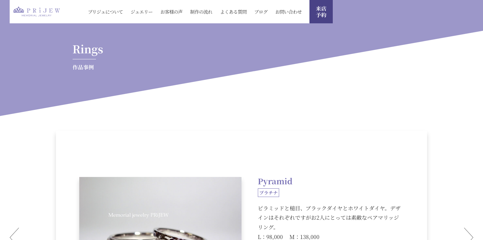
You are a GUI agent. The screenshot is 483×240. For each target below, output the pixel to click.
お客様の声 (171, 11)
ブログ (260, 11)
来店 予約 (321, 12)
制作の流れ (201, 11)
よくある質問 (233, 11)
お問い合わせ (288, 11)
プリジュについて (105, 11)
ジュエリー (142, 11)
